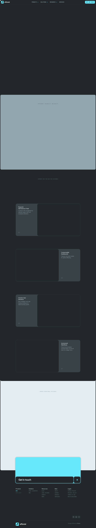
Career (57, 492)
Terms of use (71, 494)
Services (57, 496)
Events (44, 494)
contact (57, 494)
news (43, 496)
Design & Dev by (74, 523)
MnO (30, 492)
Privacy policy (72, 492)
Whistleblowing (72, 496)
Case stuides (45, 492)
